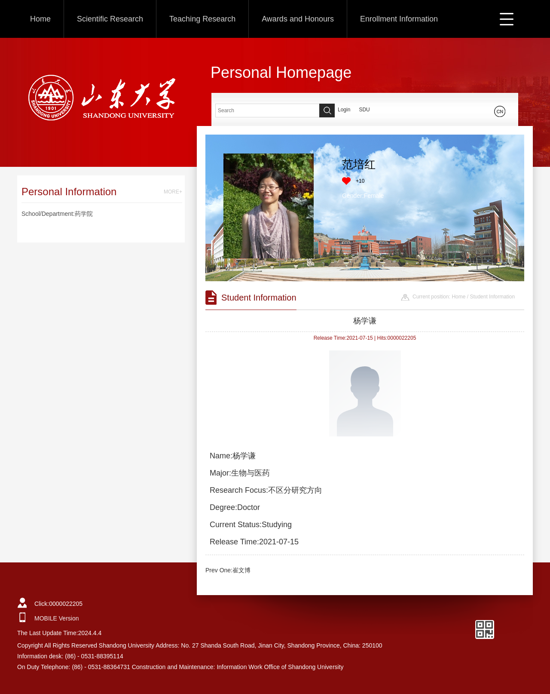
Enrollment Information (399, 19)
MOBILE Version (56, 618)
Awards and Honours (298, 19)
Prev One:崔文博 (228, 570)
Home (40, 19)
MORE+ (173, 192)
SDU (364, 110)
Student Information (492, 297)
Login (344, 110)
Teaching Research (202, 19)
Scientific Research (110, 19)
